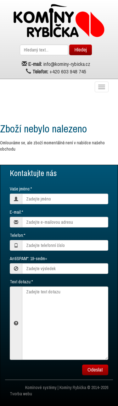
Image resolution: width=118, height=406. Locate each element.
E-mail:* (16, 212)
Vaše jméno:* (21, 189)
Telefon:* (17, 235)
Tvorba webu (21, 394)
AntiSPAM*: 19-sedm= (28, 258)
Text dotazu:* (21, 282)
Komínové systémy (41, 387)
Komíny (65, 387)
